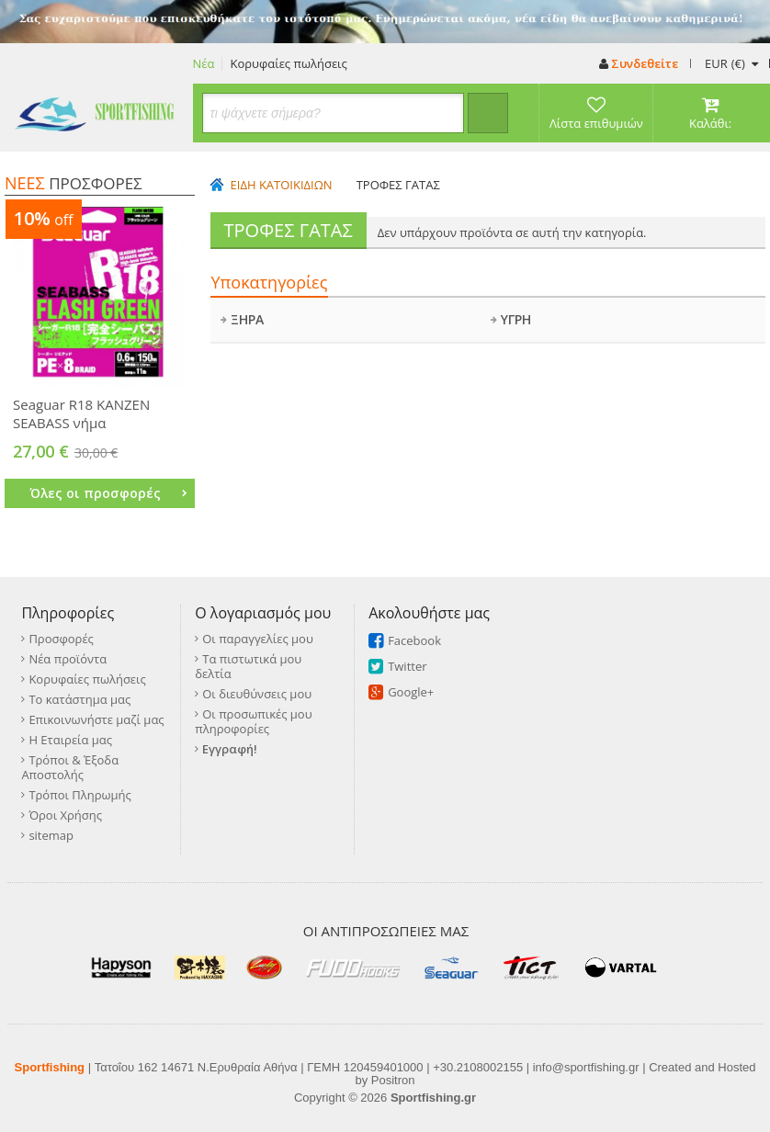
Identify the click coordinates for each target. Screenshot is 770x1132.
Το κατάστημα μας (79, 699)
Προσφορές (60, 638)
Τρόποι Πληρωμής (79, 794)
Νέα (204, 64)
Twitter (407, 666)
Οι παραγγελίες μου (257, 638)
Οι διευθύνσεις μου (256, 693)
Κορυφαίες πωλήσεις (288, 64)
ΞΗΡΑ (242, 320)
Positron (393, 1080)
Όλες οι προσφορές (108, 493)
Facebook (414, 640)
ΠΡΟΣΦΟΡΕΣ (73, 183)
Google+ (411, 692)
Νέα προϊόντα (67, 658)
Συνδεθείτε (638, 63)
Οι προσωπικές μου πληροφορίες (253, 721)
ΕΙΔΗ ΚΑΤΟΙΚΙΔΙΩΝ (282, 185)
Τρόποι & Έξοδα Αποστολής (70, 767)
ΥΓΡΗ (511, 320)
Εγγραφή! (229, 748)
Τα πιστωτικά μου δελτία (248, 666)
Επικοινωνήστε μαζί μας (96, 719)
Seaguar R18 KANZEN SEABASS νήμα (81, 413)
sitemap (51, 835)
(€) (731, 63)
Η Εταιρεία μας (70, 739)
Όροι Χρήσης (65, 815)
